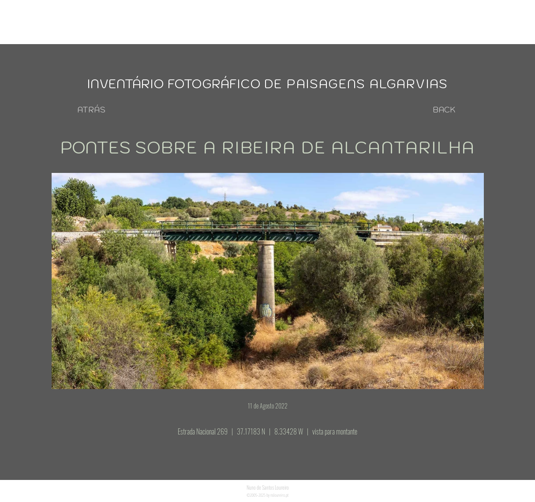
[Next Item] (470, 325)
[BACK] (444, 109)
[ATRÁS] (91, 109)
